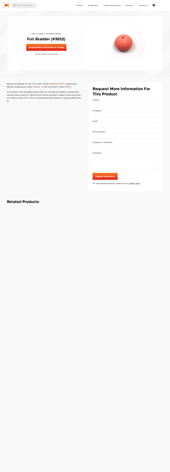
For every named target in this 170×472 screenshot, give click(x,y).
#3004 (36, 87)
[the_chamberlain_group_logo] (6, 3)
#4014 (67, 87)
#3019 (53, 84)
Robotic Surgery (47, 54)
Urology (54, 54)
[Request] (46, 47)
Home (34, 34)
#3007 (26, 98)
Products (41, 34)
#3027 (61, 84)
